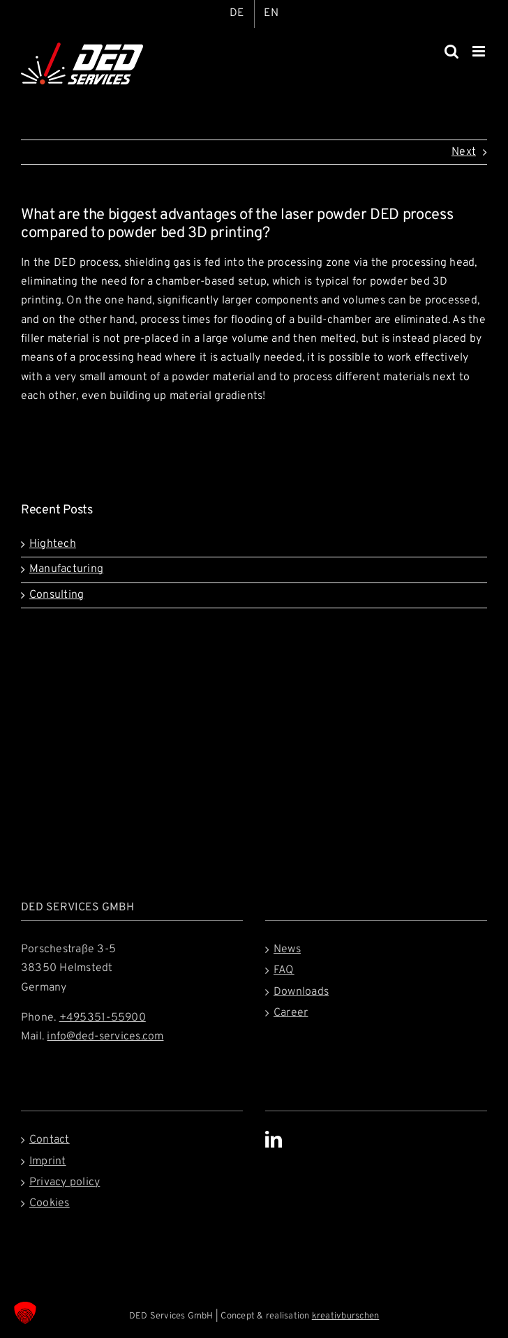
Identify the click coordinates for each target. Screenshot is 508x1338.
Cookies (49, 1203)
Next (463, 152)
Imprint (47, 1161)
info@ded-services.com (105, 1037)
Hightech (52, 544)
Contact (49, 1140)
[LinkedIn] (273, 1139)
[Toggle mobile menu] (479, 51)
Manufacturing (66, 569)
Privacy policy (64, 1182)
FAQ (284, 970)
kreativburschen (346, 1316)
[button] (25, 1313)
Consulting (56, 595)
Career (291, 1013)
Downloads (301, 992)
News (287, 949)
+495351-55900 (102, 1018)
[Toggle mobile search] (451, 51)
